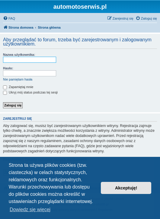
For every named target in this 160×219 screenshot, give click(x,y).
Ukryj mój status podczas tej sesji (30, 92)
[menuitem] (9, 18)
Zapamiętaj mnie (18, 87)
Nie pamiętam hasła (17, 79)
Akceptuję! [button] (126, 188)
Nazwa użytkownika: (19, 54)
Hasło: (8, 68)
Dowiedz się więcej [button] (30, 209)
